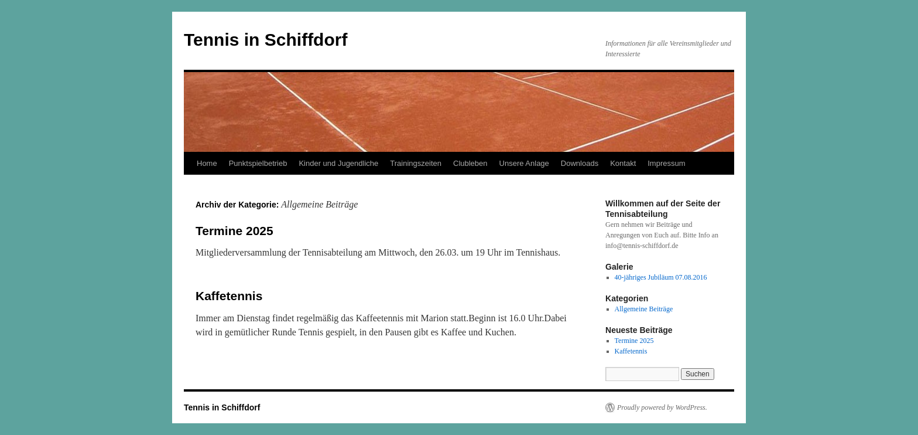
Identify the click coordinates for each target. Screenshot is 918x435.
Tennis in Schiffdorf (265, 39)
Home (207, 163)
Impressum (666, 163)
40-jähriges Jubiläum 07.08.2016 (661, 277)
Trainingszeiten (415, 163)
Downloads (579, 163)
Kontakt (623, 163)
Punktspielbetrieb (258, 163)
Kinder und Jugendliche (338, 163)
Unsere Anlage (524, 163)
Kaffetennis (229, 296)
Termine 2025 (234, 230)
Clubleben (470, 163)
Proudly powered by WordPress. (662, 407)
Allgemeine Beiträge (644, 309)
